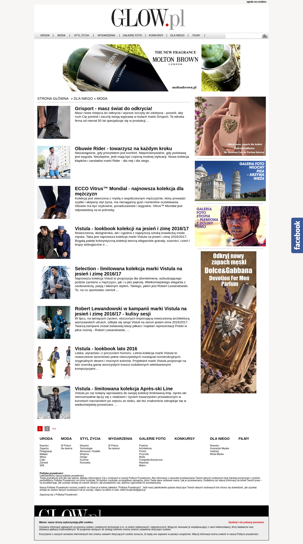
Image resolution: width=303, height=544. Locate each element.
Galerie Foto (132, 35)
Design (83, 457)
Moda (61, 35)
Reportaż (144, 462)
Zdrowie (44, 462)
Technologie (86, 448)
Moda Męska (217, 454)
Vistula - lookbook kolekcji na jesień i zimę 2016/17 (132, 228)
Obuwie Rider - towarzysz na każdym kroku (123, 148)
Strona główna (53, 98)
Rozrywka (85, 462)
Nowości (44, 445)
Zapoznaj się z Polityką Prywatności (58, 494)
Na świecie (66, 448)
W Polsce (66, 445)
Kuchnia (84, 460)
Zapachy (44, 448)
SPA (42, 465)
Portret (142, 451)
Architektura (145, 448)
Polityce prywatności (247, 534)
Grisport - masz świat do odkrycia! (113, 108)
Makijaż (44, 454)
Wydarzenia (106, 35)
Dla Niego (177, 35)
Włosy (43, 457)
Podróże (143, 445)
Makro (142, 465)
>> (54, 429)
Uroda (45, 35)
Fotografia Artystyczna (151, 460)
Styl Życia (81, 35)
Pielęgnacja (46, 451)
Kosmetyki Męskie (219, 448)
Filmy (196, 35)
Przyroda (144, 454)
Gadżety (214, 451)
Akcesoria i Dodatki (90, 451)
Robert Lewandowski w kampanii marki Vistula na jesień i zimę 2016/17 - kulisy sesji (131, 311)
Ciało (42, 460)
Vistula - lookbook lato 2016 (106, 348)
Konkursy (156, 35)
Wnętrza (84, 454)
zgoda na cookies (256, 1)
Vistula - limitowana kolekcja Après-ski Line (124, 388)
